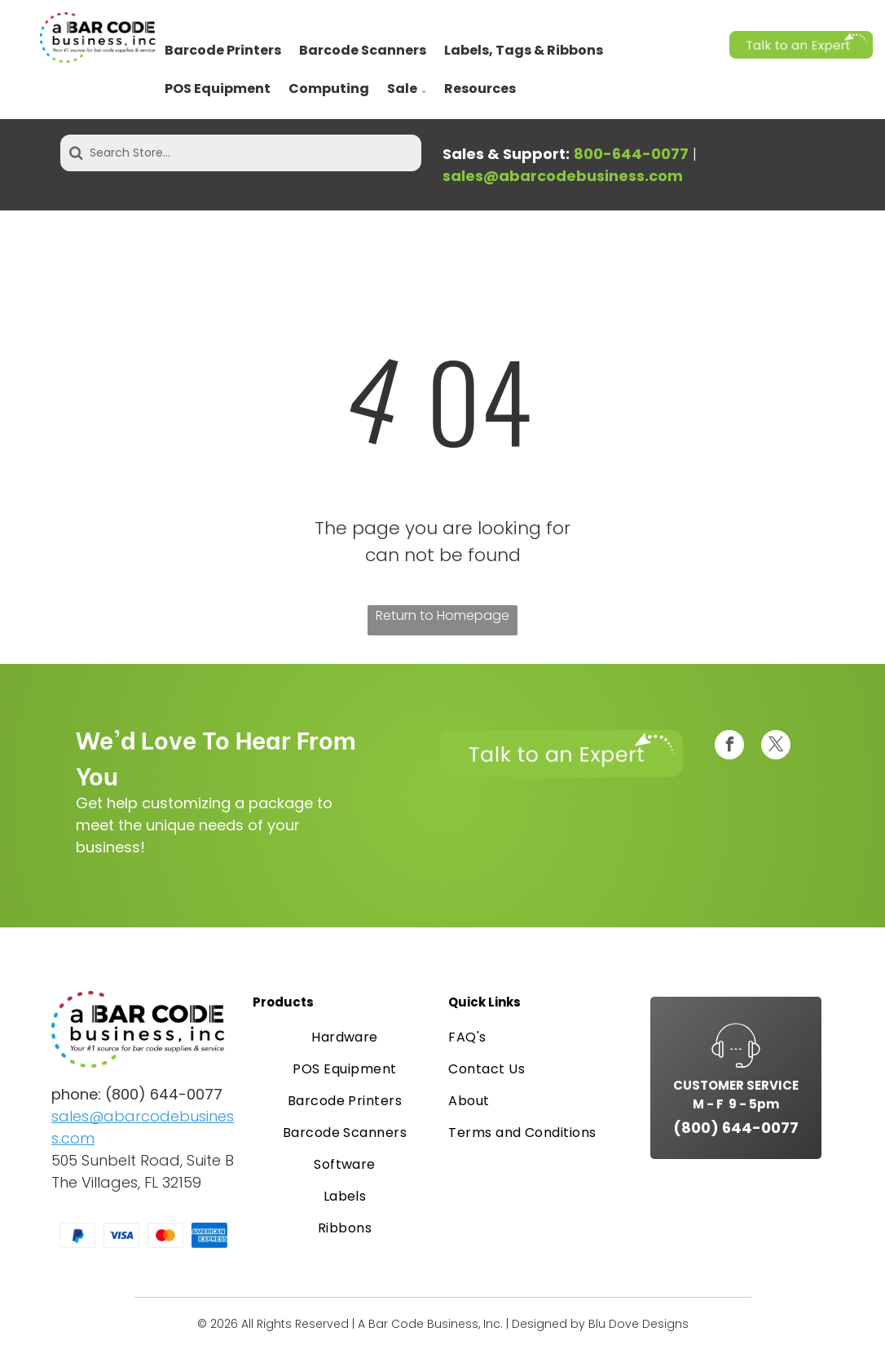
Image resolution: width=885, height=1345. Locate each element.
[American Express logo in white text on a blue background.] (209, 1236)
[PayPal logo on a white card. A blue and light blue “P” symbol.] (77, 1236)
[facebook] (729, 746)
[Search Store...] (240, 153)
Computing (328, 88)
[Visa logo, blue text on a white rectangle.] (121, 1236)
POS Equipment (218, 88)
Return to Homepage (442, 615)
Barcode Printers (223, 50)
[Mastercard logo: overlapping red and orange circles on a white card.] (165, 1236)
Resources (480, 88)
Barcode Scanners (362, 50)
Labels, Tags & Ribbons (523, 50)
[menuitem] (345, 1037)
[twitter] (775, 746)
